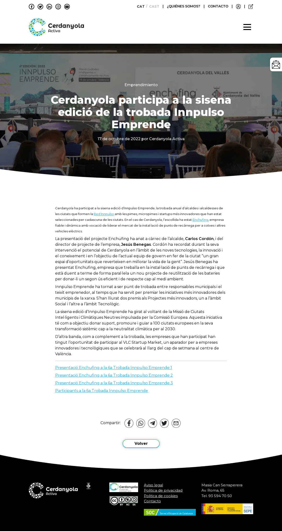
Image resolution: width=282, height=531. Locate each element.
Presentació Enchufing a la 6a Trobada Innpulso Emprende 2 (114, 375)
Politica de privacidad (163, 490)
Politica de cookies (161, 496)
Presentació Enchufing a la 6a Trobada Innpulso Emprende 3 (114, 383)
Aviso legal (153, 485)
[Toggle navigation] (247, 27)
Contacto (152, 501)
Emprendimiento (141, 85)
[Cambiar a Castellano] (153, 6)
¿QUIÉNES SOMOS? (184, 6)
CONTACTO (218, 6)
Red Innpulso (104, 214)
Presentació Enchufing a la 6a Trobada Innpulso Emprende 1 (113, 367)
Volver (141, 443)
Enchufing (200, 220)
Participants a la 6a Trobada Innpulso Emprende (101, 390)
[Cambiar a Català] (139, 6)
